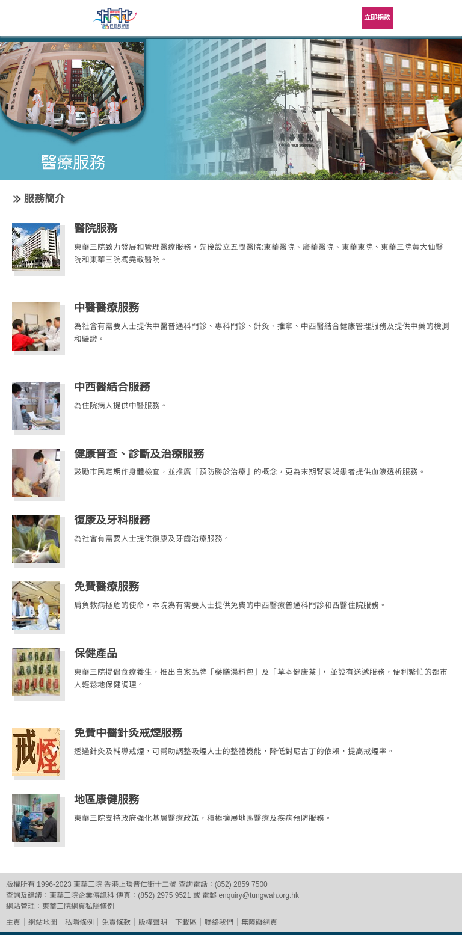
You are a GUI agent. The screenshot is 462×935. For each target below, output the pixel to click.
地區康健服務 (106, 800)
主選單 (444, 18)
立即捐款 (377, 17)
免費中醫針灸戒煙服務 (128, 733)
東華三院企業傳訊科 (81, 895)
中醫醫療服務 (106, 308)
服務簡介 (44, 198)
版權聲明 (152, 922)
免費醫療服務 (106, 587)
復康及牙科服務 (112, 520)
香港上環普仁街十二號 (140, 884)
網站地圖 (42, 922)
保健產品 (95, 654)
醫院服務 (95, 228)
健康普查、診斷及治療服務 (139, 454)
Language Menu (414, 18)
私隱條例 (79, 922)
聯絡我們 (219, 922)
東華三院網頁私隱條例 (78, 906)
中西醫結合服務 (112, 387)
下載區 (186, 922)
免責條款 (116, 922)
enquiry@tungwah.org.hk (258, 895)
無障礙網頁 (259, 922)
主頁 (13, 922)
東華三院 (43, 21)
